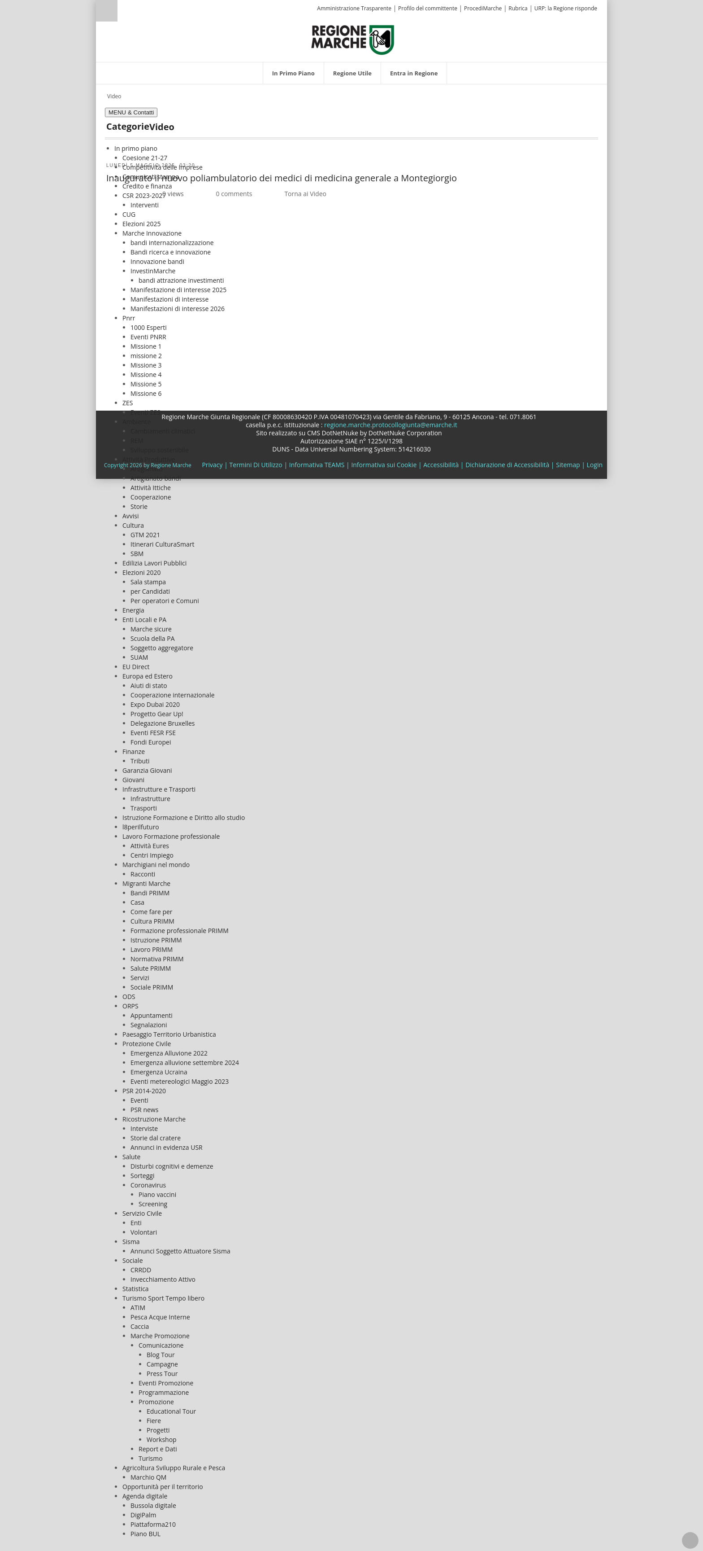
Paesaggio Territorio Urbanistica (169, 1034)
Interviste (144, 1128)
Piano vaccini (157, 1194)
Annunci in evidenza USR (166, 1147)
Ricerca (106, 11)
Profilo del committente (427, 8)
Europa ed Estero (147, 676)
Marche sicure (151, 629)
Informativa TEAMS (317, 464)
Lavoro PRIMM (151, 949)
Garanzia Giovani (147, 770)
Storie (139, 506)
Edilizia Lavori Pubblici (154, 563)
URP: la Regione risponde (565, 8)
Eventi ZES (145, 412)
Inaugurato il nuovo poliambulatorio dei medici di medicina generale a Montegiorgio (281, 178)
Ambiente (136, 421)
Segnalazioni (148, 1025)
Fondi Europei (150, 742)
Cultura (133, 525)
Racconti (142, 874)
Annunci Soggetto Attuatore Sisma (180, 1251)
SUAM (139, 657)
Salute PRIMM (150, 968)
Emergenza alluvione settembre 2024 (184, 1062)
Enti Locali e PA (144, 619)
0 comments (234, 193)
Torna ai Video (305, 193)
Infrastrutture (150, 798)
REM (136, 440)
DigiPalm (143, 1515)
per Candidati (150, 591)
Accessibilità (441, 464)
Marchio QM (148, 1477)
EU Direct (136, 666)
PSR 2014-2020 (144, 1091)
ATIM (137, 1307)
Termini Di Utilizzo (256, 464)
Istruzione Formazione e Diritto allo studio (183, 817)
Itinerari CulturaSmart (162, 544)
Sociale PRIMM (151, 987)
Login (595, 464)
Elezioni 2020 (141, 572)
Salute (131, 1156)
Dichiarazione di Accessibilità (507, 464)
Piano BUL (145, 1533)
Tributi (140, 761)
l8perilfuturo (140, 827)
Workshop (162, 1439)
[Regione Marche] (353, 39)
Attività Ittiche (150, 487)
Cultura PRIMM (152, 921)
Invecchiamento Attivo (162, 1279)
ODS (128, 996)
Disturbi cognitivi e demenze (171, 1166)
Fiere (154, 1420)
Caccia (139, 1326)
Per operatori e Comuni (164, 600)
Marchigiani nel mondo (156, 864)
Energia (133, 610)
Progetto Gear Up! (156, 714)
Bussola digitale (153, 1505)
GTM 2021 (145, 534)
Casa (137, 902)
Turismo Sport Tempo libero (163, 1298)
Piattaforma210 (153, 1524)
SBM (136, 553)
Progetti (158, 1430)
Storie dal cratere (155, 1138)
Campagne (162, 1364)
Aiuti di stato (148, 685)
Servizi (139, 977)
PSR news (144, 1109)
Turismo (151, 1458)
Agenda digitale (144, 1496)
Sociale (132, 1260)
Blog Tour (161, 1354)
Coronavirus (148, 1185)
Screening (153, 1204)
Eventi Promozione (166, 1383)
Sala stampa (148, 582)
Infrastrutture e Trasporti (158, 789)
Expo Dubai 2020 (155, 704)
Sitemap (568, 464)
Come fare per (151, 911)
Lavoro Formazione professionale (171, 836)
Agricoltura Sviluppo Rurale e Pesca (173, 1467)
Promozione (156, 1402)
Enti (136, 1222)
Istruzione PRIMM (156, 940)
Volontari (143, 1232)
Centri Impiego (152, 855)
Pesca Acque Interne (160, 1317)
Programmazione (164, 1392)
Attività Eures (149, 845)
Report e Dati (158, 1449)
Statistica (135, 1288)
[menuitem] (293, 73)
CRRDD (140, 1270)
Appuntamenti (151, 1015)
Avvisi (130, 516)
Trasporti (143, 808)
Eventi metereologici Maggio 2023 (179, 1081)
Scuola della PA (152, 638)
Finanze (133, 751)
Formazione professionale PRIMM (179, 930)
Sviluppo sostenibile (159, 450)
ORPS (130, 1006)
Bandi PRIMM (149, 893)
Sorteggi (142, 1175)
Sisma (131, 1241)
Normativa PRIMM (157, 959)
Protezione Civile (146, 1043)
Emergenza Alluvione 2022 (169, 1053)
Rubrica (517, 8)
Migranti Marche (146, 883)
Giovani (133, 780)
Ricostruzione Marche (154, 1119)
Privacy (212, 464)
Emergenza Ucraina (158, 1072)
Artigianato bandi (155, 478)
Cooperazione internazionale (172, 695)
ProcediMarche (483, 8)
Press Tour (162, 1373)
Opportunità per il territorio (162, 1486)
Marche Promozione (160, 1336)
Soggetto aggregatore (161, 648)
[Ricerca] (124, 12)
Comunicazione (161, 1345)
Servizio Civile (142, 1213)
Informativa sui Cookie (384, 464)
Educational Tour (171, 1411)
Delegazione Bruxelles (162, 723)
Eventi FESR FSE (153, 732)
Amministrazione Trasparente (354, 8)
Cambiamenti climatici (162, 431)
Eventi (139, 1100)
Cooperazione (150, 497)
